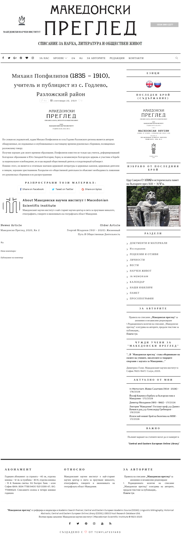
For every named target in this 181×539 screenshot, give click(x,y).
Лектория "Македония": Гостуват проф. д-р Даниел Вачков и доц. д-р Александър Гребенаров (154, 408)
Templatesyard (108, 532)
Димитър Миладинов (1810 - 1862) (146, 402)
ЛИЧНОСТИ (137, 259)
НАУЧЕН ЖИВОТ (141, 270)
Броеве (58, 58)
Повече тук (132, 333)
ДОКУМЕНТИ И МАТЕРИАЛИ (148, 243)
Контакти (136, 58)
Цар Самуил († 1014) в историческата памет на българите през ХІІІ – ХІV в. (153, 182)
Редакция (117, 58)
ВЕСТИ (134, 265)
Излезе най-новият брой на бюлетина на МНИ (152, 416)
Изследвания (138, 248)
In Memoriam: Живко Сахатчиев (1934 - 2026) (153, 388)
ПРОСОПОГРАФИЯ (142, 298)
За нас (44, 58)
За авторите (96, 58)
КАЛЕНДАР (137, 282)
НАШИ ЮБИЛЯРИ (141, 287)
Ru (81, 58)
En (73, 58)
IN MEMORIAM (139, 276)
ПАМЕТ (135, 293)
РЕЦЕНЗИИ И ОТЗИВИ (144, 254)
